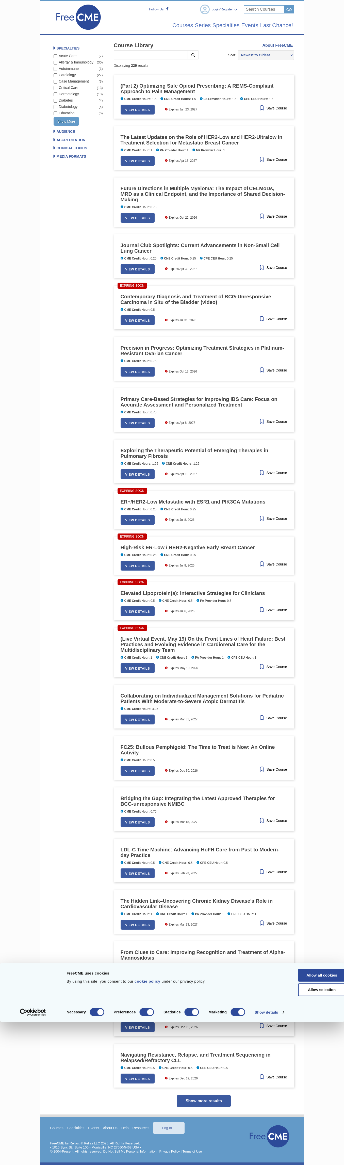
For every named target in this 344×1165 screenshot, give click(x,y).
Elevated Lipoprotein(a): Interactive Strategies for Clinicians (193, 593)
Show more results (204, 1100)
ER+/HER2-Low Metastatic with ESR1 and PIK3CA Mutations (193, 501)
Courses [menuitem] (156, 25)
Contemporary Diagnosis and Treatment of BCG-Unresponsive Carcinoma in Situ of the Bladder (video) (196, 299)
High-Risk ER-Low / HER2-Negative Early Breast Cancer (188, 547)
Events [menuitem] (240, 25)
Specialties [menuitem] (211, 25)
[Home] (78, 31)
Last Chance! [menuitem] (273, 25)
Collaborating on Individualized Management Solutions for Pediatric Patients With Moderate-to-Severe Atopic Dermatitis (202, 698)
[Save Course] (272, 108)
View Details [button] (140, 109)
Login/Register (218, 9)
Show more (67, 121)
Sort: (232, 55)
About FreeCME (277, 45)
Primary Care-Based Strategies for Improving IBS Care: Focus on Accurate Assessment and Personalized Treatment (199, 401)
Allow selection (301, 1132)
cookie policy (147, 1124)
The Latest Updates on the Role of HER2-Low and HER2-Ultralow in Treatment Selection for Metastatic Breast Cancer (202, 139)
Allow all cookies (301, 1118)
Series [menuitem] (182, 25)
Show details (266, 1155)
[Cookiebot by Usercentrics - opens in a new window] (33, 1155)
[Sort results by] (266, 55)
